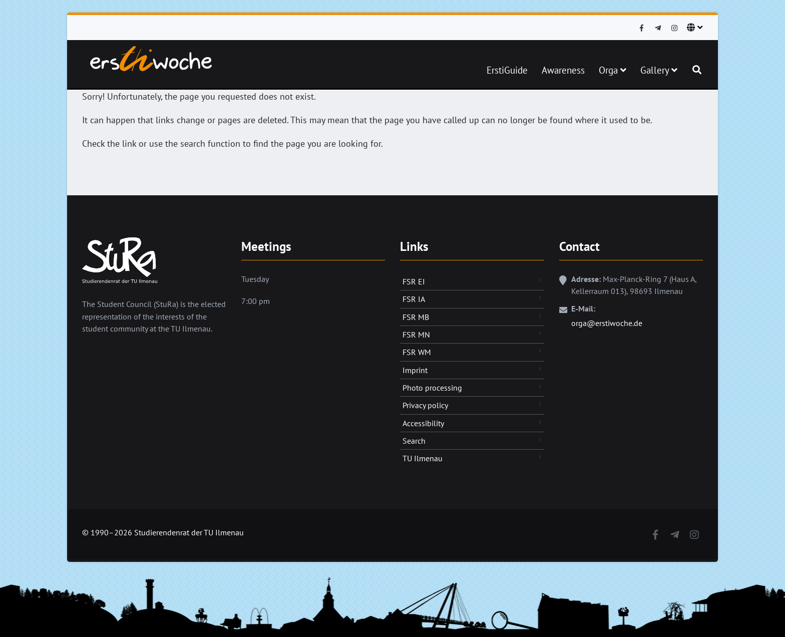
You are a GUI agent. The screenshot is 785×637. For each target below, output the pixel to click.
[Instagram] (674, 28)
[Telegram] (658, 28)
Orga (612, 70)
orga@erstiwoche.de (606, 323)
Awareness (563, 70)
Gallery (658, 70)
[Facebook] (641, 28)
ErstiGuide (507, 70)
